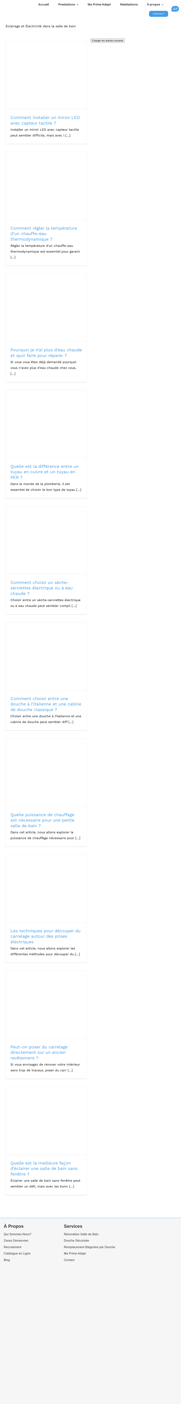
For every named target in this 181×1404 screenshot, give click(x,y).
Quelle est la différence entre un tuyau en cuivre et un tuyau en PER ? (44, 472)
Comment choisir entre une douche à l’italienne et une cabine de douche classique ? (45, 704)
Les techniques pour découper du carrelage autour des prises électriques (45, 936)
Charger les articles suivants (107, 40)
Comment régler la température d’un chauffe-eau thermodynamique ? (43, 234)
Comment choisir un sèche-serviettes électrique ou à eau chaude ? (41, 588)
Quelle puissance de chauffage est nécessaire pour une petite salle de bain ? (42, 820)
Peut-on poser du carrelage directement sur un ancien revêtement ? (39, 1052)
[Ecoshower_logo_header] (9, 4)
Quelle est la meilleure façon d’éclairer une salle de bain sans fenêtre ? (44, 1169)
